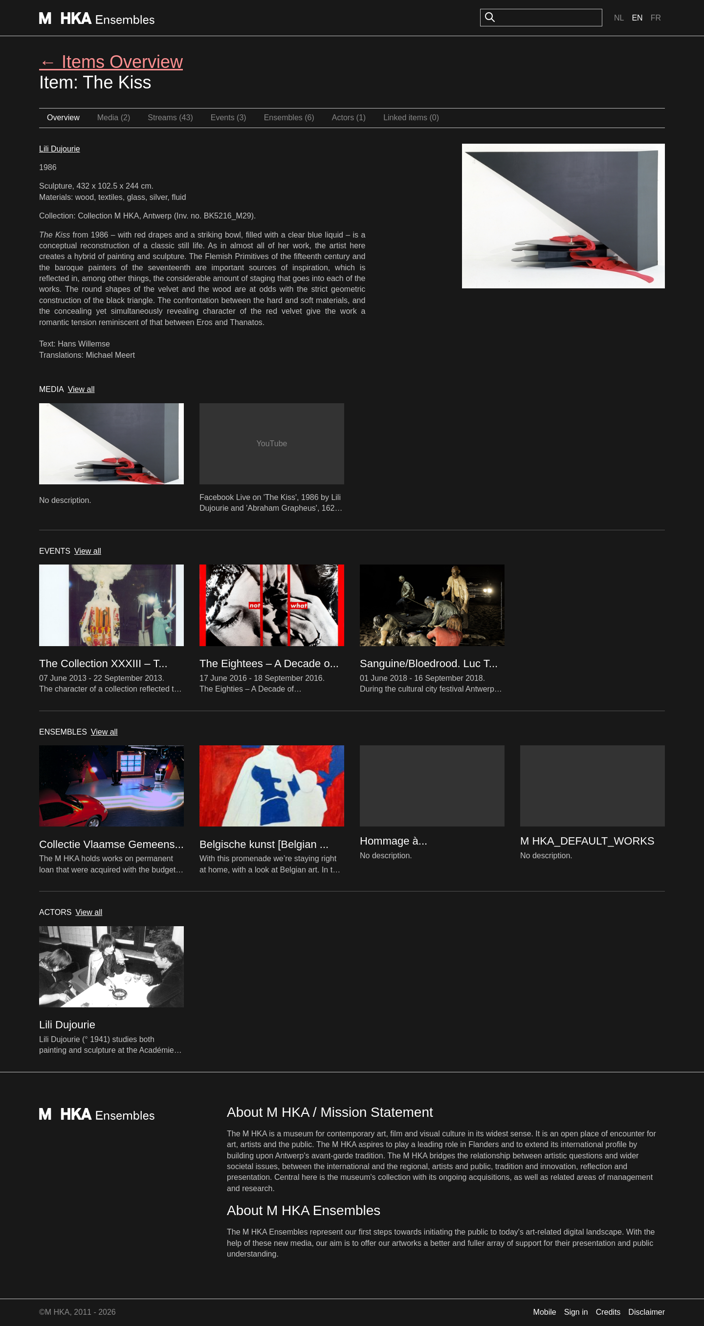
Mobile (544, 1312)
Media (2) (114, 117)
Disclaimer (646, 1312)
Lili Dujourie (59, 149)
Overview (63, 117)
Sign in (576, 1312)
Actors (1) (349, 117)
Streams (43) (170, 117)
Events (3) (228, 117)
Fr (656, 18)
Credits (608, 1312)
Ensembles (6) (289, 117)
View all (81, 389)
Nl (619, 18)
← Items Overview (111, 62)
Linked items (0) (411, 117)
